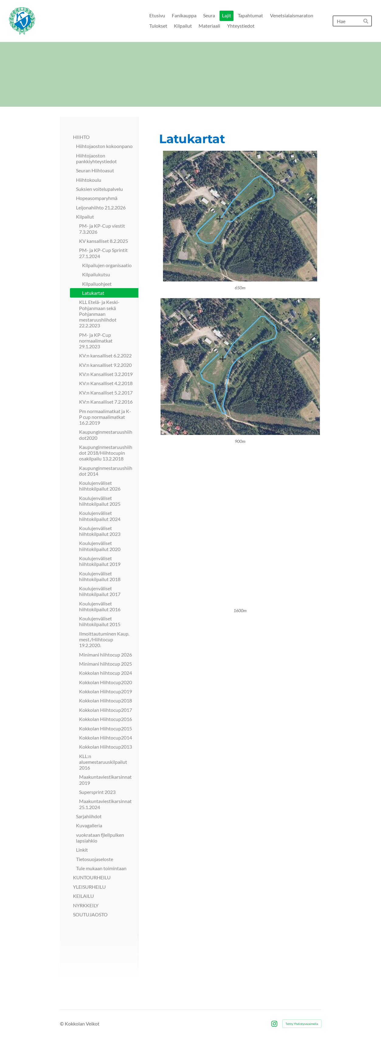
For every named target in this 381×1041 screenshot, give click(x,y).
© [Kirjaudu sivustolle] (62, 1023)
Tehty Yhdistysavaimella (302, 1023)
